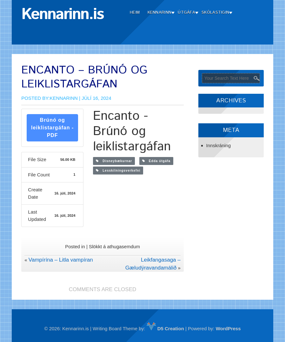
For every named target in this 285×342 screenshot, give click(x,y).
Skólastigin (215, 13)
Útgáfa (186, 13)
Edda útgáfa (156, 161)
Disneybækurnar (114, 161)
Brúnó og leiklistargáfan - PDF (52, 127)
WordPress (228, 328)
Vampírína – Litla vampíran (61, 260)
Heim (135, 13)
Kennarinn (160, 13)
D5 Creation (165, 328)
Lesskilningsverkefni (118, 170)
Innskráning (218, 145)
